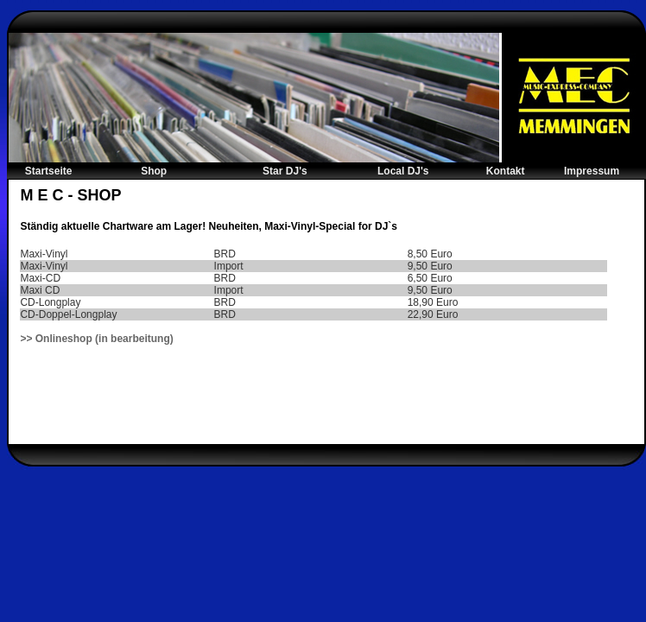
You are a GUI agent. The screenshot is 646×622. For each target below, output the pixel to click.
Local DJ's (403, 171)
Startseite (49, 171)
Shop (154, 171)
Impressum (591, 171)
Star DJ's (285, 171)
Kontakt (505, 171)
